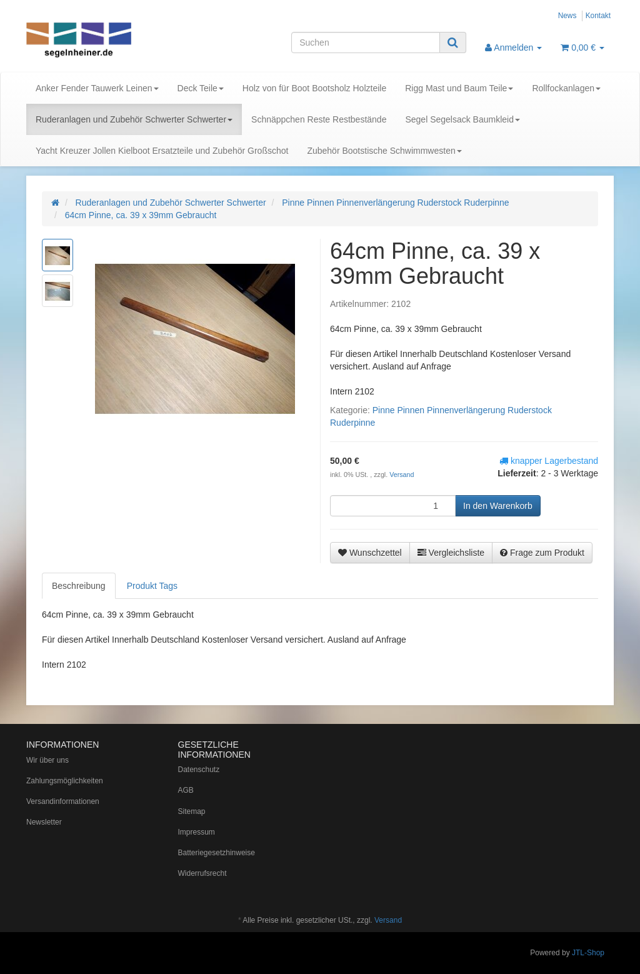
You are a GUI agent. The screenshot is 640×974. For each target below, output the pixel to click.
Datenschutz (199, 769)
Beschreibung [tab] (79, 586)
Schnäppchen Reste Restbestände (318, 119)
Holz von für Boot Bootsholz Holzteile (314, 88)
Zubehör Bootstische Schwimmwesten (384, 151)
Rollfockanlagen (566, 88)
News (567, 15)
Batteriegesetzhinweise (216, 852)
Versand (401, 474)
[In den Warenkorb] (498, 505)
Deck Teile (201, 88)
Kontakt (598, 15)
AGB (186, 790)
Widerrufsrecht (202, 873)
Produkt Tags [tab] (152, 586)
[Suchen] (365, 42)
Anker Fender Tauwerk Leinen (97, 88)
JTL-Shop (588, 952)
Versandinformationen (62, 801)
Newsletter (44, 822)
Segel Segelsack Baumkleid (462, 119)
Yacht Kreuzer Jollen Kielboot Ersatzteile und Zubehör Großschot (162, 151)
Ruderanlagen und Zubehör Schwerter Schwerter (134, 119)
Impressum (196, 832)
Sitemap (192, 811)
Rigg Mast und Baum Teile (459, 88)
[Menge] (393, 505)
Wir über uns (47, 760)
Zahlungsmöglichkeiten (64, 780)
